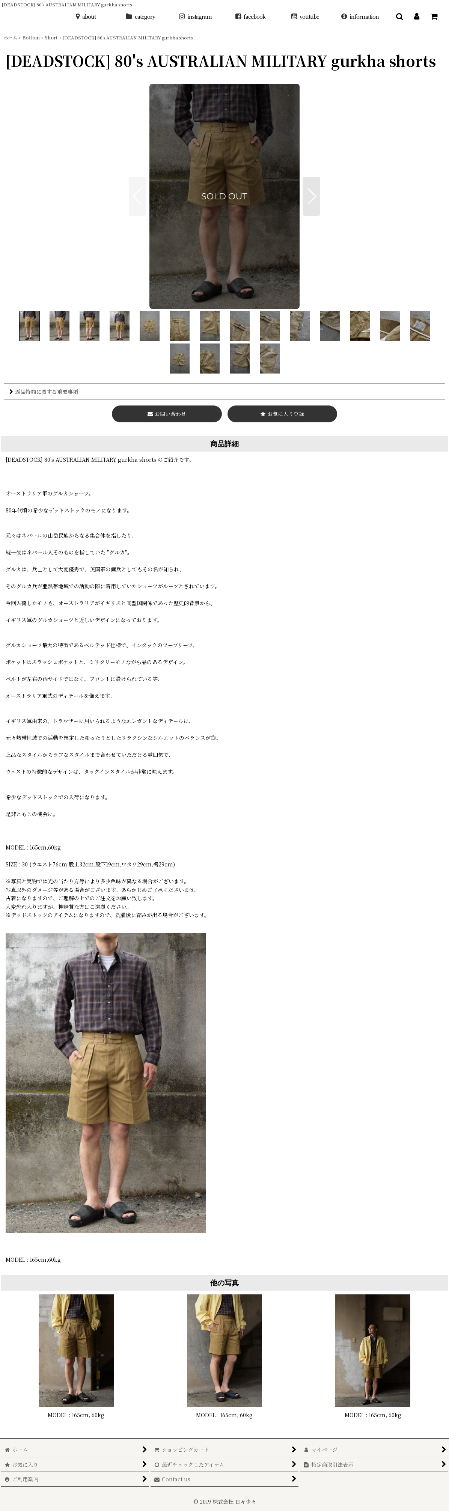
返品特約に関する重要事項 (43, 391)
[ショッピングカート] (434, 17)
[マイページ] (417, 17)
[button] (399, 17)
